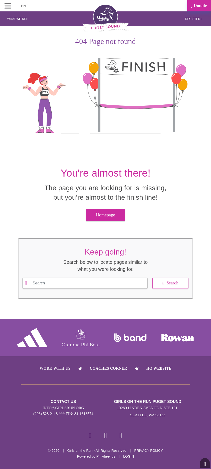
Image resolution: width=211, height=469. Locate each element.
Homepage (105, 215)
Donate (199, 5)
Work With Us (55, 368)
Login (128, 456)
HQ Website (158, 368)
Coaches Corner (108, 368)
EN (24, 6)
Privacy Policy (148, 450)
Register (193, 19)
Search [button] (170, 283)
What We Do (17, 19)
